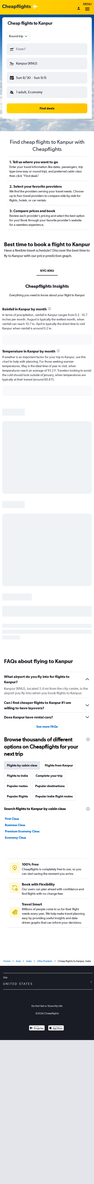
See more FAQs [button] (47, 726)
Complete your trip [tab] (49, 775)
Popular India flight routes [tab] (54, 796)
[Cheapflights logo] (16, 7)
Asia (18, 961)
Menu (87, 7)
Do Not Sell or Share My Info (47, 1006)
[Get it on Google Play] (37, 1028)
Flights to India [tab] (17, 775)
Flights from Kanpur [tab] (59, 765)
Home (6, 961)
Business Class (15, 825)
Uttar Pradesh (44, 961)
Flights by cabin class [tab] (22, 765)
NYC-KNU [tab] (47, 270)
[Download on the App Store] (56, 1028)
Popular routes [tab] (17, 786)
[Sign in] (78, 9)
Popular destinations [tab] (50, 786)
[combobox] (18, 36)
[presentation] (49, 308)
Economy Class (15, 837)
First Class (12, 819)
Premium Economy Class (22, 831)
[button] (47, 49)
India (29, 961)
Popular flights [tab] (17, 796)
